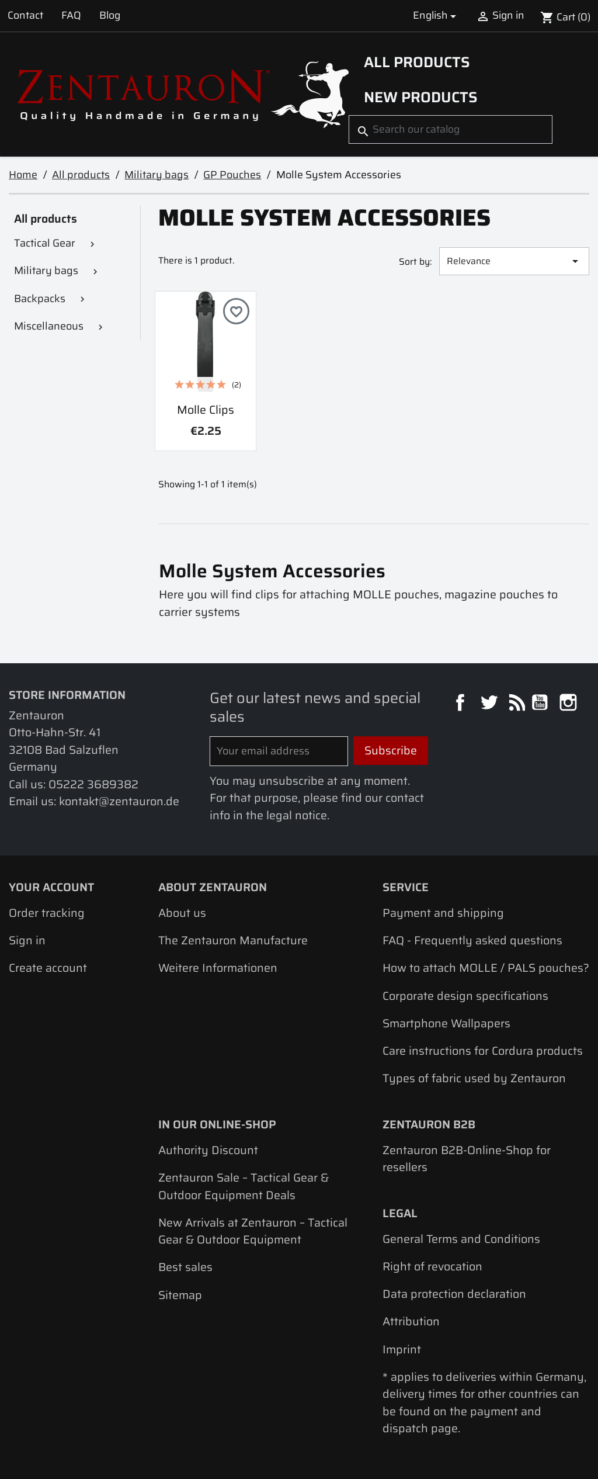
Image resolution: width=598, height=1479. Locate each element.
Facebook (461, 704)
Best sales (185, 1267)
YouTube (541, 704)
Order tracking (47, 913)
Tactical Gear (44, 243)
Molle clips (205, 410)
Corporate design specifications (465, 996)
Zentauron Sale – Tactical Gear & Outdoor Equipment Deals (243, 1186)
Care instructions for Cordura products (483, 1051)
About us (182, 913)
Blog (109, 15)
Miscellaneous (49, 326)
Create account (48, 968)
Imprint (402, 1350)
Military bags (46, 270)
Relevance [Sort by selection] (514, 261)
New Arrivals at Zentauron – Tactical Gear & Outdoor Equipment (252, 1231)
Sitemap (180, 1295)
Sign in (27, 940)
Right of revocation (432, 1267)
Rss (515, 704)
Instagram (570, 704)
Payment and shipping (443, 913)
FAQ (71, 15)
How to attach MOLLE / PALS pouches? (486, 968)
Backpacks (39, 298)
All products (417, 62)
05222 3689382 (93, 784)
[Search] (450, 129)
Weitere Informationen (217, 968)
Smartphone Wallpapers (446, 1023)
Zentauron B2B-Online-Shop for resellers (467, 1158)
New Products (421, 97)
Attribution (411, 1321)
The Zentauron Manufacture (233, 940)
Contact (25, 15)
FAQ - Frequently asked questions (472, 940)
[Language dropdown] (436, 15)
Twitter (490, 704)
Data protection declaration (454, 1294)
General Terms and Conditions (461, 1239)
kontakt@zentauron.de (119, 801)
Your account (51, 887)
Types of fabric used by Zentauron (474, 1078)
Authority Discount (208, 1150)
